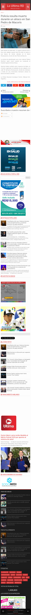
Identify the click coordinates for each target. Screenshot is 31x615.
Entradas (4, 113)
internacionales (5, 574)
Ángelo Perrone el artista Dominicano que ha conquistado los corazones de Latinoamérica (18, 267)
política (10, 577)
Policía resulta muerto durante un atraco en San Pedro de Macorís (15, 19)
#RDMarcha (18, 582)
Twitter (25, 580)
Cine (23, 577)
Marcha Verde (18, 580)
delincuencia (14, 82)
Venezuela (10, 580)
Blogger (16, 613)
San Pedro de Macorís (24, 82)
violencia (3, 580)
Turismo (25, 574)
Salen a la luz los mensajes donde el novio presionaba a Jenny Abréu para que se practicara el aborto (18, 244)
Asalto (8, 82)
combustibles (17, 577)
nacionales (12, 572)
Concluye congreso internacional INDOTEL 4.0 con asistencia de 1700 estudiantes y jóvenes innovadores (17, 382)
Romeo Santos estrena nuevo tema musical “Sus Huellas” (16, 374)
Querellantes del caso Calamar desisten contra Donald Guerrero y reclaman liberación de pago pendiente (18, 223)
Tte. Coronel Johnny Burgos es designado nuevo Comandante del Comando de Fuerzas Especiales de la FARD (18, 361)
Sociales (19, 572)
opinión (13, 574)
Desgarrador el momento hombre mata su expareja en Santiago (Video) (18, 495)
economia (18, 574)
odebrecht (4, 577)
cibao (27, 577)
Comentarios (5, 116)
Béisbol (3, 582)
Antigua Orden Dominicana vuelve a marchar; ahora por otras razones (17, 367)
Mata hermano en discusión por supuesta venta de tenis (18, 353)
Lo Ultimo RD (15, 6)
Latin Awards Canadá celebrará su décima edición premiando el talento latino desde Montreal (18, 389)
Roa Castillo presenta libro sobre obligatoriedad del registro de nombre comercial (17, 233)
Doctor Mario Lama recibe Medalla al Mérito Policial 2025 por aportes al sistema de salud (14, 437)
